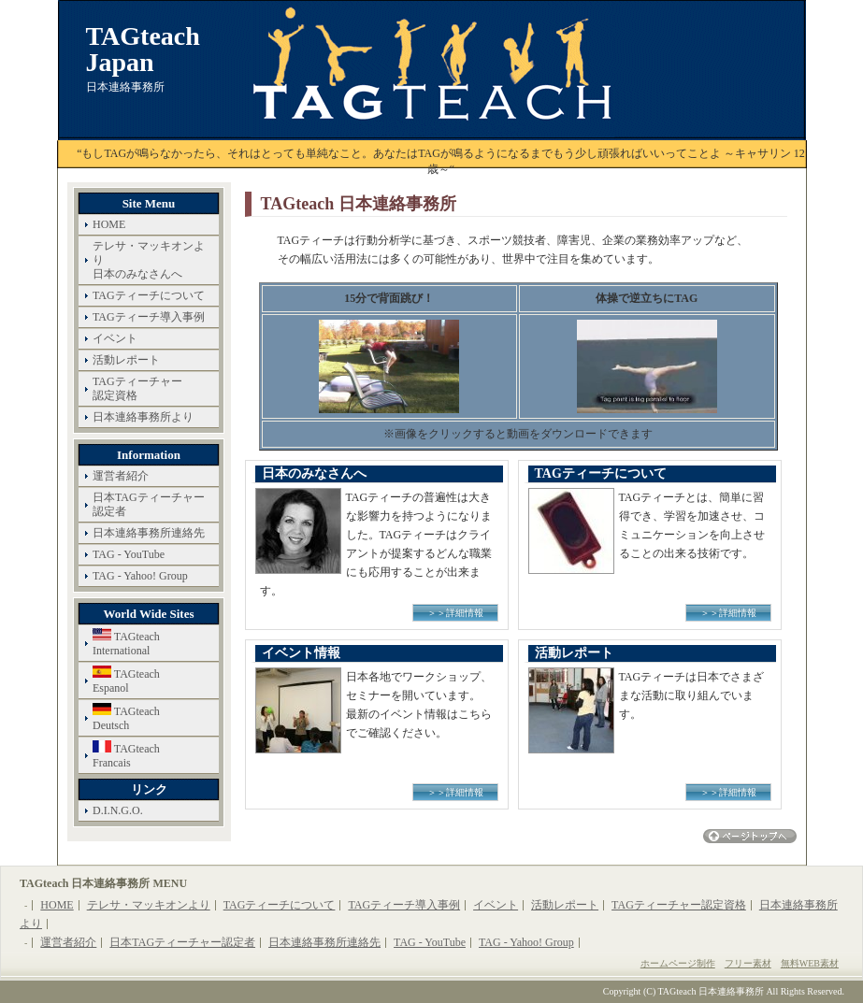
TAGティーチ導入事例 (149, 316)
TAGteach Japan (143, 49)
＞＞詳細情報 (455, 613)
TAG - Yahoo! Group (140, 575)
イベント (115, 338)
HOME (109, 224)
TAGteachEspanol (126, 680)
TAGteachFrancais (126, 754)
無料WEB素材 (810, 963)
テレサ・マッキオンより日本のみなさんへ (149, 259)
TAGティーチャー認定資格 (137, 388)
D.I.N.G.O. (118, 810)
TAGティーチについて (149, 295)
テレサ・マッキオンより (148, 904)
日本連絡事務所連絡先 (149, 532)
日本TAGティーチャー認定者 (149, 504)
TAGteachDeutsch (126, 717)
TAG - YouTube (129, 554)
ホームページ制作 (677, 963)
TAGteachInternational (126, 642)
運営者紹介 (121, 475)
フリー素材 (748, 963)
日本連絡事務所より (143, 416)
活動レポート (126, 359)
